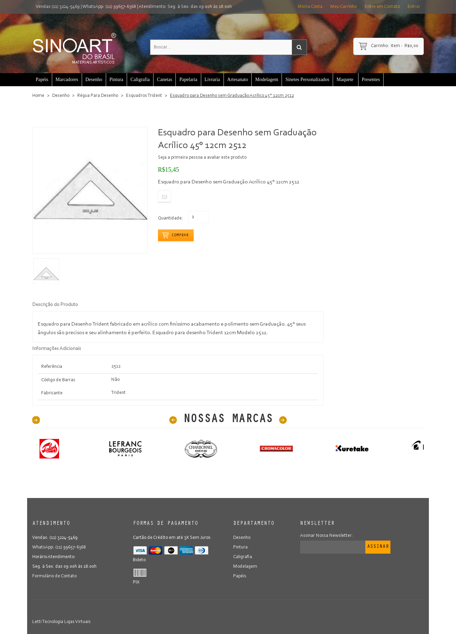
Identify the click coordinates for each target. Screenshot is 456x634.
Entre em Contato (382, 6)
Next (283, 420)
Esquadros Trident (144, 95)
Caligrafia (242, 557)
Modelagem (245, 566)
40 (36, 420)
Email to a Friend (164, 196)
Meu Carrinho (343, 6)
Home (38, 95)
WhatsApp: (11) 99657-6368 (109, 6)
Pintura (240, 547)
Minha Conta (310, 6)
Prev (173, 420)
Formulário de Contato (54, 576)
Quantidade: (170, 218)
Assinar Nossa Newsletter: (326, 535)
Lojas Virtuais (77, 622)
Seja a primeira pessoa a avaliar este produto (202, 157)
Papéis (239, 576)
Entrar (414, 6)
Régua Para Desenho (97, 95)
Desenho (60, 95)
